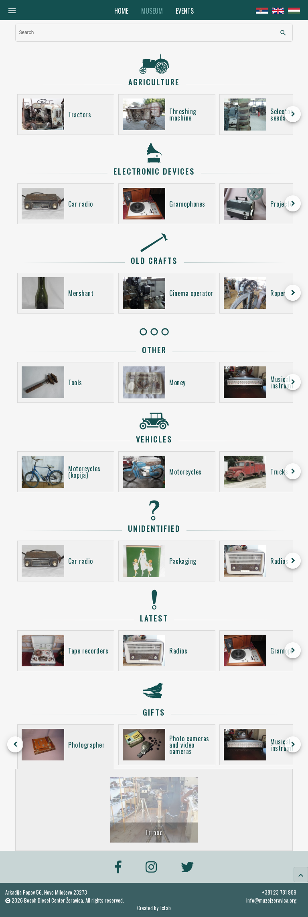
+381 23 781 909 (279, 892)
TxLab (165, 908)
